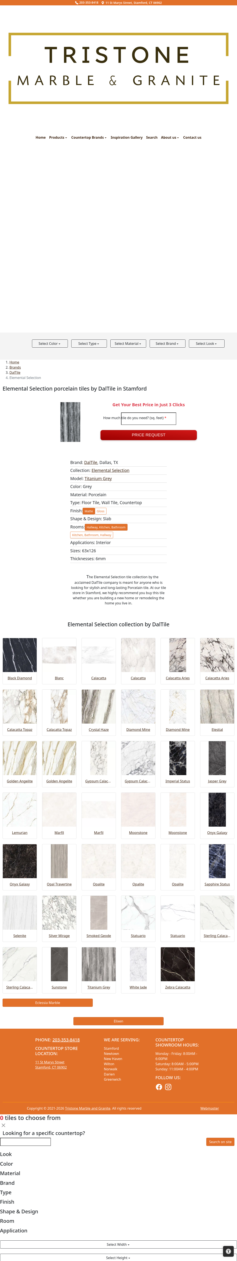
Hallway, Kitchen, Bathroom (106, 527)
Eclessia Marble (47, 1002)
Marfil (59, 832)
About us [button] (169, 137)
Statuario (138, 935)
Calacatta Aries (178, 678)
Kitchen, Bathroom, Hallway (91, 535)
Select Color (49, 343)
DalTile (14, 372)
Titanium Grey (98, 478)
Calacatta (98, 678)
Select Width (117, 1244)
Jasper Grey (217, 781)
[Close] (3, 1125)
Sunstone (59, 987)
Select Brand (166, 343)
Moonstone (138, 832)
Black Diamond (20, 678)
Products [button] (57, 137)
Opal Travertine (59, 884)
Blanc (59, 678)
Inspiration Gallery (127, 137)
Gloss (101, 511)
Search (151, 137)
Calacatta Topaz (19, 729)
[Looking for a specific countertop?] (25, 1142)
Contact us (192, 137)
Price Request (149, 435)
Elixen (118, 1021)
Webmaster (210, 1108)
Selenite (19, 935)
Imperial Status (178, 781)
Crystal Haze (99, 729)
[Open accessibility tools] (228, 1251)
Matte (89, 511)
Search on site (220, 1141)
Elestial (217, 729)
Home (41, 137)
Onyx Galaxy (217, 832)
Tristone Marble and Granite (87, 1108)
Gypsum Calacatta (98, 781)
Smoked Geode (99, 935)
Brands (15, 367)
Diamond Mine (138, 729)
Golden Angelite (20, 781)
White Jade (138, 987)
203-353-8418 (86, 2)
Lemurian (19, 832)
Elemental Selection (110, 470)
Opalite (99, 884)
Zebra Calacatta (177, 987)
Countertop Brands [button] (88, 137)
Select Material (127, 343)
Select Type (87, 343)
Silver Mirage (59, 935)
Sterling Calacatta (217, 935)
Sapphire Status (217, 884)
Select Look (205, 343)
